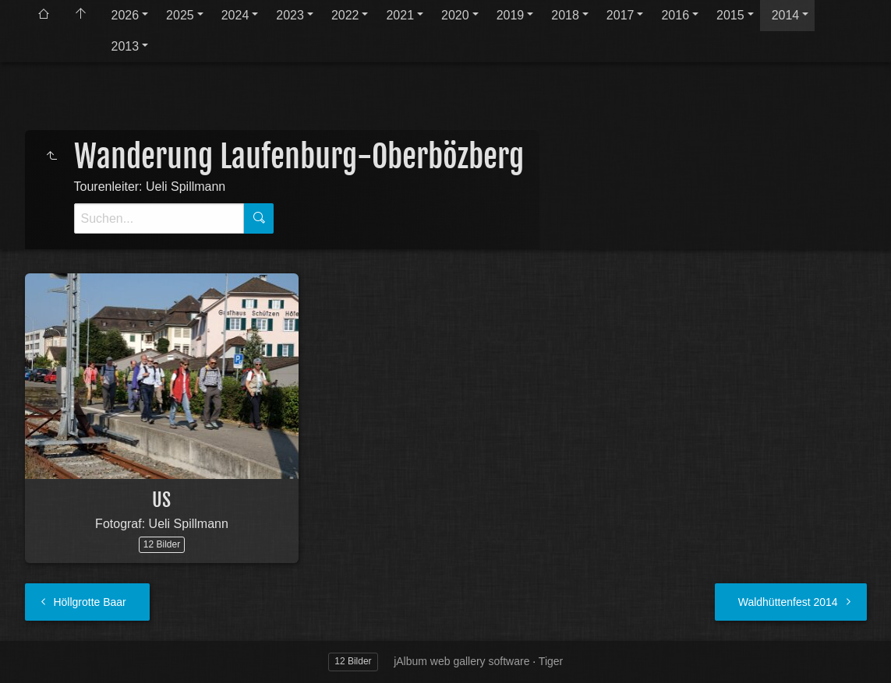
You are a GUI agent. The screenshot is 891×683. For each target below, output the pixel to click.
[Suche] (159, 218)
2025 (180, 15)
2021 (400, 15)
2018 (565, 15)
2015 (730, 15)
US (161, 500)
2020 (455, 15)
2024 (235, 15)
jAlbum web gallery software (461, 661)
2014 (786, 15)
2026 (125, 15)
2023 (290, 15)
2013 (125, 46)
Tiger (551, 661)
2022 (345, 15)
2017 (620, 15)
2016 (675, 15)
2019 (511, 15)
